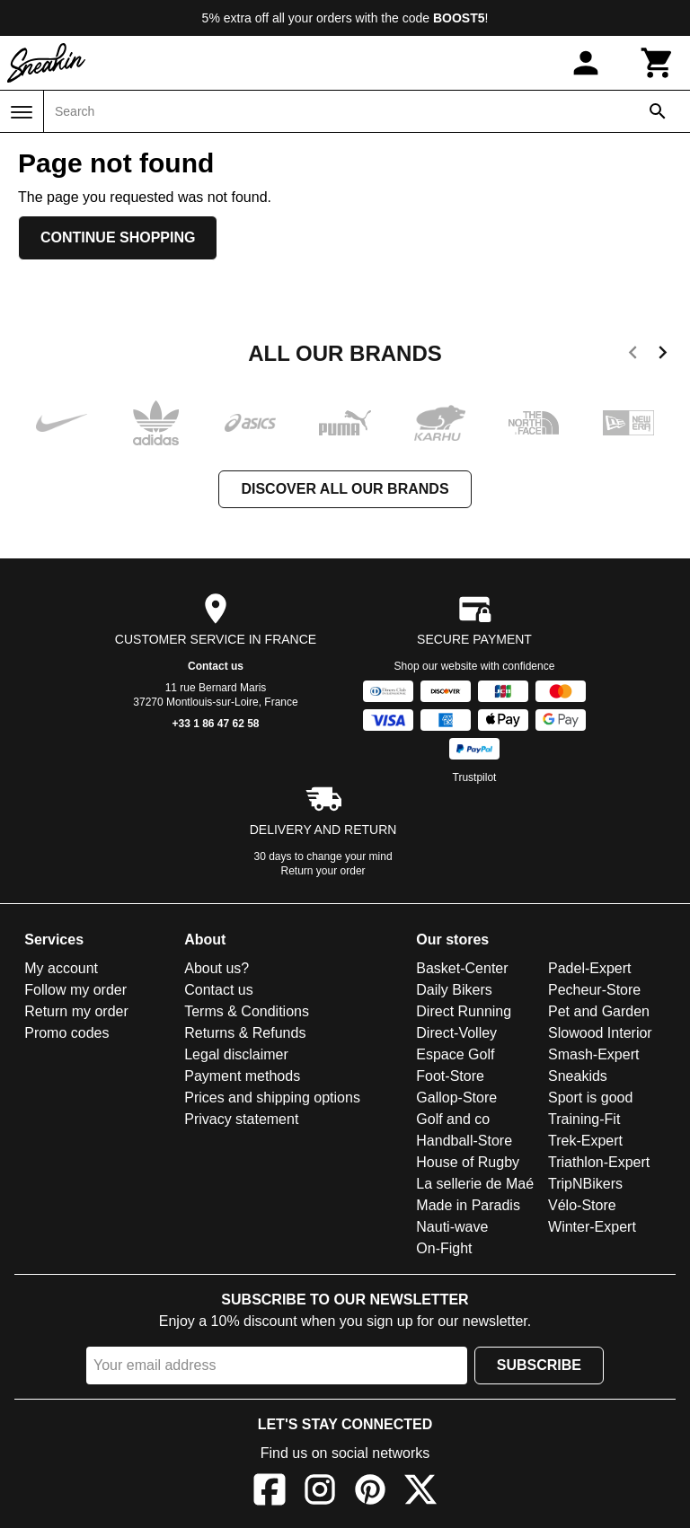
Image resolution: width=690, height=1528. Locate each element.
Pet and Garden (599, 1011)
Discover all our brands (344, 488)
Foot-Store (450, 1076)
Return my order (76, 1011)
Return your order (323, 871)
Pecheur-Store (594, 989)
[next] (663, 355)
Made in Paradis (468, 1205)
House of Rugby (467, 1162)
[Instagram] (320, 1492)
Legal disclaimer (236, 1054)
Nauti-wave (452, 1226)
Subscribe (539, 1365)
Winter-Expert (592, 1226)
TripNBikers (585, 1183)
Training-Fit (584, 1119)
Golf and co (453, 1119)
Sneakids (577, 1076)
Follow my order (75, 989)
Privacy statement (241, 1119)
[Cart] (658, 63)
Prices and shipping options (272, 1097)
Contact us (215, 666)
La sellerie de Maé (475, 1183)
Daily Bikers (453, 989)
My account (61, 968)
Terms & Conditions (246, 1011)
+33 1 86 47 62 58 (215, 723)
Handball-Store (464, 1140)
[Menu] (21, 112)
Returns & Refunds (244, 1033)
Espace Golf (455, 1054)
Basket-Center (462, 968)
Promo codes (66, 1033)
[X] (420, 1492)
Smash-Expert (593, 1054)
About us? (216, 968)
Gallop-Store (456, 1097)
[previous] (633, 355)
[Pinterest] (370, 1492)
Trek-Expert (585, 1140)
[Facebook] (270, 1492)
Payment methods (242, 1076)
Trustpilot (475, 777)
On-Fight (444, 1248)
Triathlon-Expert (599, 1162)
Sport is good (590, 1097)
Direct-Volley (456, 1033)
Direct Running (463, 1011)
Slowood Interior (600, 1033)
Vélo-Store (582, 1205)
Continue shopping (117, 237)
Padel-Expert (590, 968)
